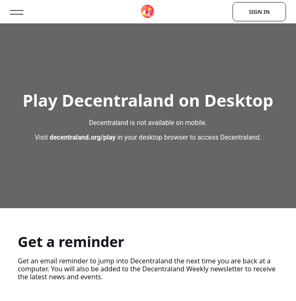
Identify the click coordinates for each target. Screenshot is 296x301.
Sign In (259, 11)
